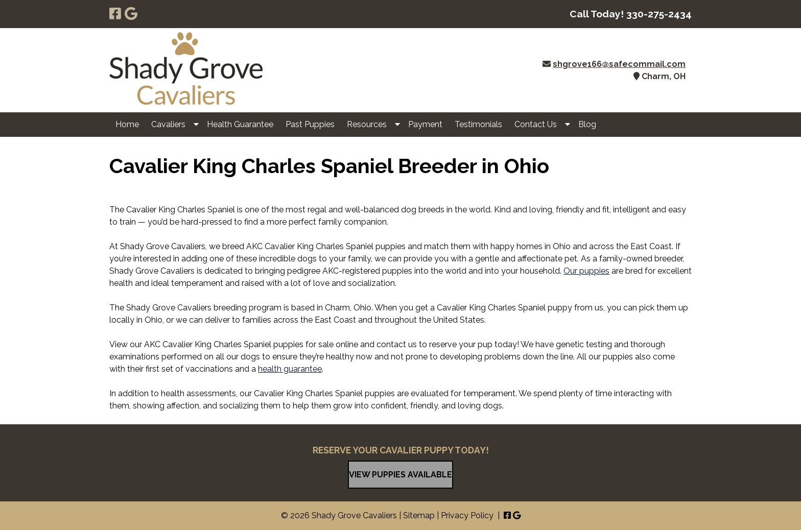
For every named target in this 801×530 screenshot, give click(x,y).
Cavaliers (168, 124)
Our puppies (586, 271)
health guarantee (290, 369)
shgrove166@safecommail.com (619, 64)
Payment (425, 124)
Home (127, 124)
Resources (367, 124)
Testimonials (478, 124)
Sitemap (419, 515)
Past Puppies (310, 124)
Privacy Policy (467, 515)
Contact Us (535, 124)
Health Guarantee (240, 124)
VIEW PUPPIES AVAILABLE (400, 474)
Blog (587, 124)
